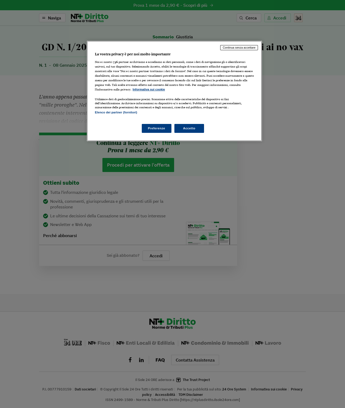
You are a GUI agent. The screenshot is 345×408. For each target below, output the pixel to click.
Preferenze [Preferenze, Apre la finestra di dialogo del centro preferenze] (156, 128)
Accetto (189, 128)
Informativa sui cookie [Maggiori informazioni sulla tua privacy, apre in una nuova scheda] (149, 89)
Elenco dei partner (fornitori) (116, 112)
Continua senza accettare (239, 47)
